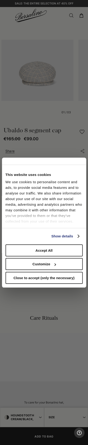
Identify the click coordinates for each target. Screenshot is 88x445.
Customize (44, 264)
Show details (62, 236)
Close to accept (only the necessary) (43, 278)
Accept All (44, 250)
